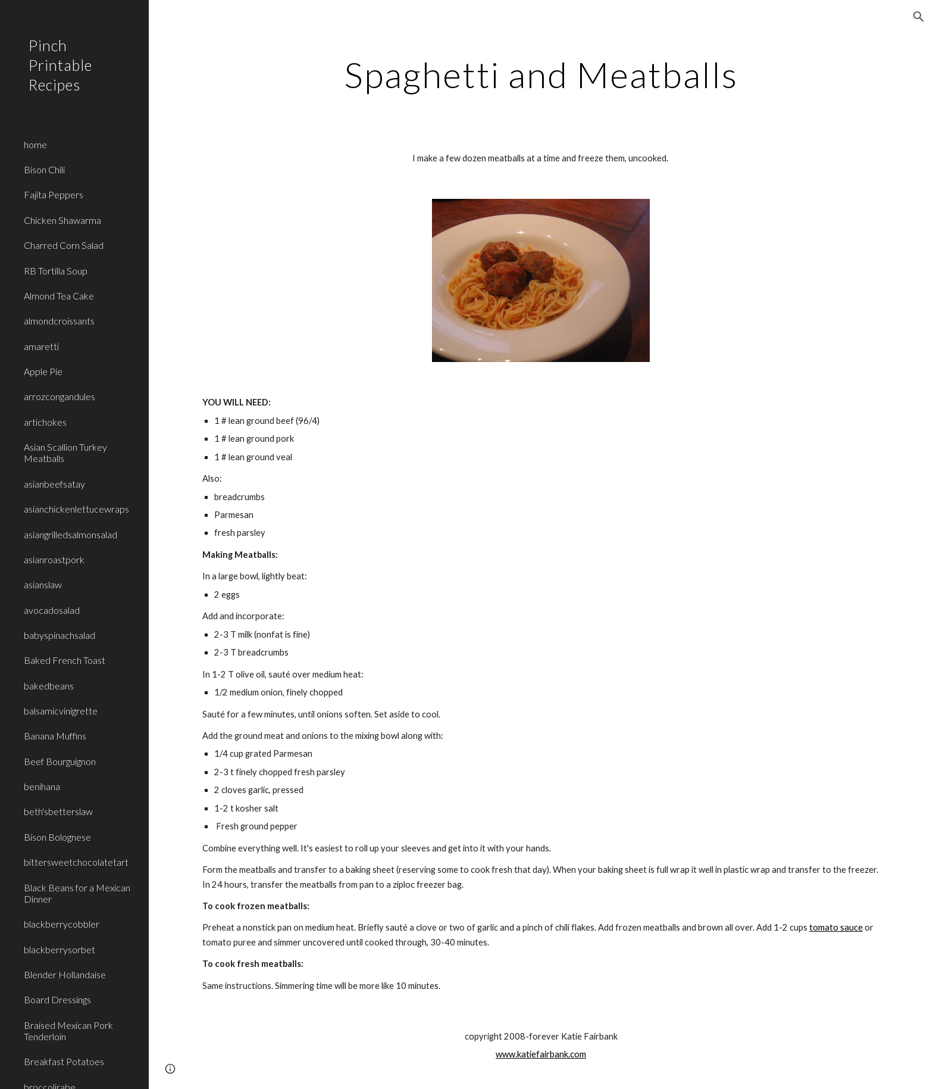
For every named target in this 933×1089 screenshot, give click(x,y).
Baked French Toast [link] (64, 660)
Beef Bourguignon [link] (60, 761)
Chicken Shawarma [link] (62, 220)
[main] (541, 74)
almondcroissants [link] (59, 320)
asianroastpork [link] (54, 559)
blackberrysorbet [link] (59, 949)
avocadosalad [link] (52, 610)
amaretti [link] (41, 346)
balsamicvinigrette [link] (61, 710)
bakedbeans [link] (49, 685)
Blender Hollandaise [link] (65, 974)
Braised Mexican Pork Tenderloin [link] (68, 1030)
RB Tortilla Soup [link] (55, 270)
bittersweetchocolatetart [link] (76, 862)
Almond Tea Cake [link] (59, 295)
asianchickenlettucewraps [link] (76, 508)
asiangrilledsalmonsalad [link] (70, 534)
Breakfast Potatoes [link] (64, 1061)
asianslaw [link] (43, 584)
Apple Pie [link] (43, 371)
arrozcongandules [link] (59, 396)
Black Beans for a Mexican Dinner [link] (77, 893)
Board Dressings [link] (57, 999)
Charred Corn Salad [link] (64, 245)
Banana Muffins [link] (55, 735)
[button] (918, 16)
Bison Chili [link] (44, 169)
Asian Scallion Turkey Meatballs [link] (65, 452)
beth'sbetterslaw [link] (58, 811)
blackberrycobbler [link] (61, 923)
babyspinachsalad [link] (59, 635)
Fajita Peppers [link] (53, 194)
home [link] (35, 144)
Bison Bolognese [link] (57, 837)
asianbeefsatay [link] (54, 483)
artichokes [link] (45, 422)
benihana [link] (42, 786)
